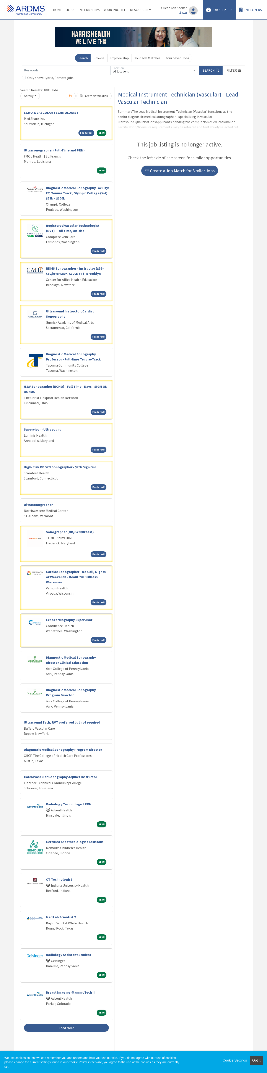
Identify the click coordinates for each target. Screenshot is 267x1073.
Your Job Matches (147, 58)
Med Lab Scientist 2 (61, 917)
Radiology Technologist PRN (68, 804)
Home (57, 10)
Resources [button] (139, 10)
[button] (234, 70)
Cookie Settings (235, 1060)
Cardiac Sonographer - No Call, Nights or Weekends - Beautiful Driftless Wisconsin (76, 576)
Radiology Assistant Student (68, 954)
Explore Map (119, 58)
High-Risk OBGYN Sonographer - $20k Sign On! (60, 467)
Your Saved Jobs (177, 58)
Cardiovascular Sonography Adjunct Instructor (60, 777)
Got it (256, 1060)
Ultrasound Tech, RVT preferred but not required (62, 722)
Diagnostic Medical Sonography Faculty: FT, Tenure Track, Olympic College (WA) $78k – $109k (77, 193)
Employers (250, 10)
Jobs (70, 10)
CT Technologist (59, 879)
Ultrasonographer (38, 504)
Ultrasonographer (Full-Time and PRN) (54, 150)
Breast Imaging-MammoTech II (70, 992)
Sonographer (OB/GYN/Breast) (70, 532)
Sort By (29, 96)
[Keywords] (66, 70)
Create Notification (94, 96)
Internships (89, 10)
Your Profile (115, 10)
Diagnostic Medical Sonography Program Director (63, 749)
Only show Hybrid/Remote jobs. (50, 78)
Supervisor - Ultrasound (42, 429)
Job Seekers (219, 10)
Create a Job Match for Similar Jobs (180, 170)
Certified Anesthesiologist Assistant (75, 842)
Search (83, 58)
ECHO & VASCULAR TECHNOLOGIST (51, 112)
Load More (66, 1028)
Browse (98, 58)
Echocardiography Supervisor (69, 620)
